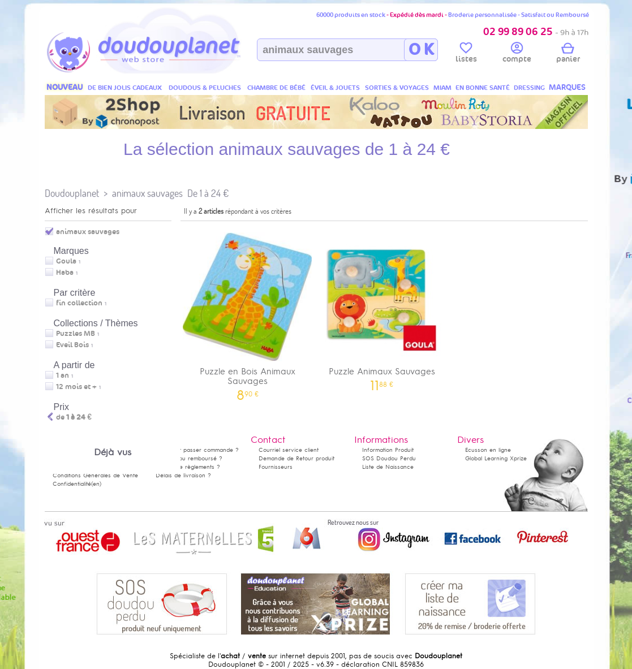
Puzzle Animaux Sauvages (382, 307)
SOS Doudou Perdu (389, 458)
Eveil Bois (72, 344)
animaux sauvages (147, 193)
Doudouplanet (72, 193)
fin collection (79, 303)
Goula (66, 261)
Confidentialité (72, 484)
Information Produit (388, 450)
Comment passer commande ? (197, 450)
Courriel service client (289, 450)
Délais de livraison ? (183, 475)
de (74, 417)
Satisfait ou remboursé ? (189, 458)
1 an (62, 375)
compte (516, 54)
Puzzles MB (75, 333)
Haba (65, 272)
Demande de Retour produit (296, 458)
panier (568, 54)
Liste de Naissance (388, 467)
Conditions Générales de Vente (95, 475)
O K (421, 50)
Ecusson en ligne (488, 450)
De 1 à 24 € (208, 193)
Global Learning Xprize (496, 458)
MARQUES (567, 87)
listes (466, 54)
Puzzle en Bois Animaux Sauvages (247, 312)
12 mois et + (76, 386)
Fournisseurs (276, 467)
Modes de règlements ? (188, 467)
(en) (96, 484)
